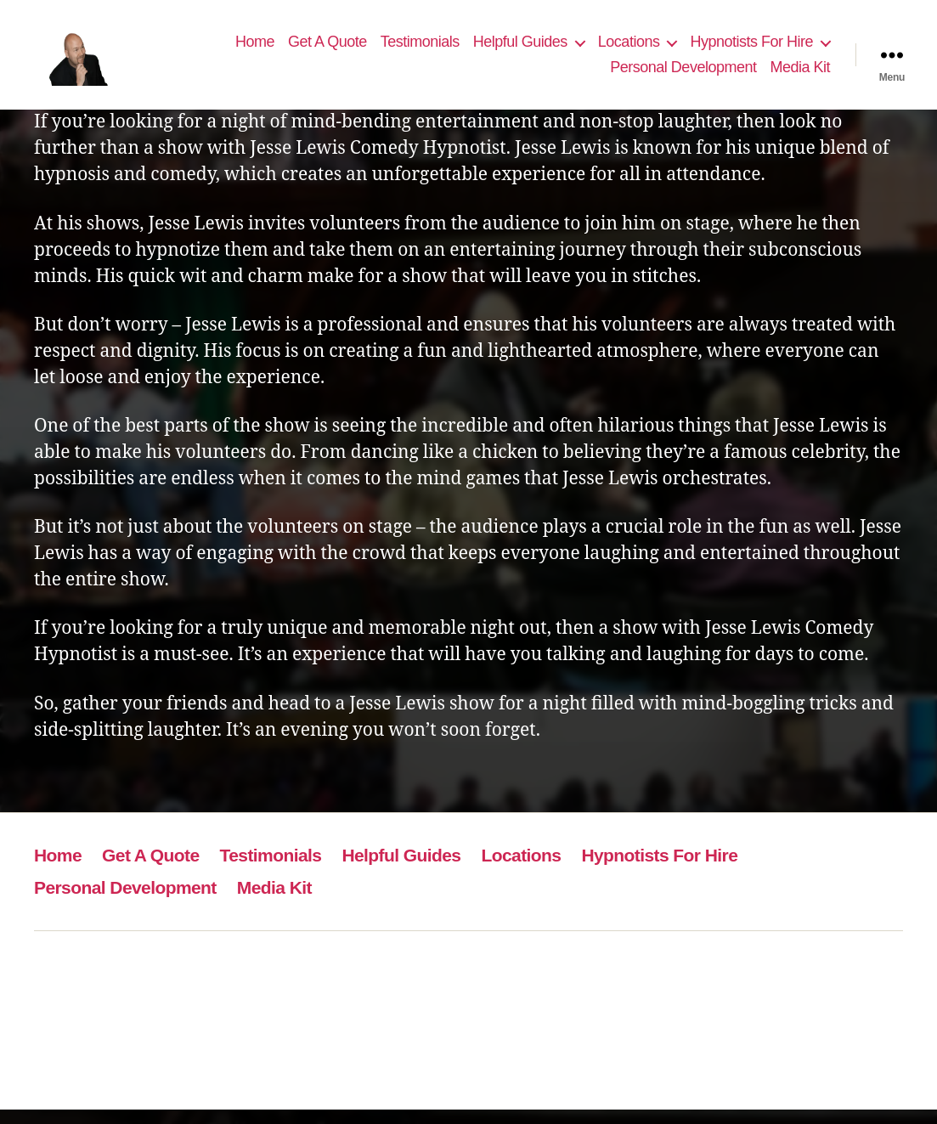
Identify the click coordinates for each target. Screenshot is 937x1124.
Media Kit (800, 73)
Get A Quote (327, 48)
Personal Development (683, 73)
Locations (629, 48)
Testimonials (420, 48)
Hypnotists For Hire (751, 48)
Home (254, 48)
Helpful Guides (520, 48)
